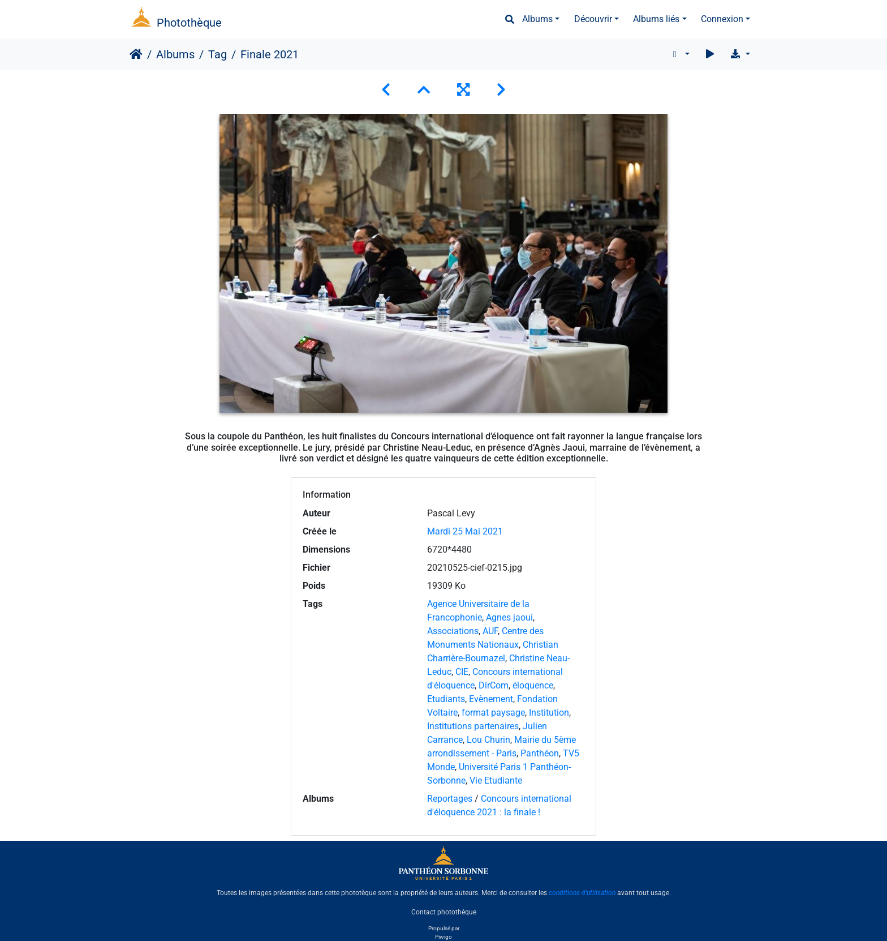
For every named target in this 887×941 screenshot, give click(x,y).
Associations (453, 631)
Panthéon (539, 753)
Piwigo (443, 937)
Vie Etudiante (496, 780)
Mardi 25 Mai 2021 (465, 531)
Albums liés (656, 19)
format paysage (493, 712)
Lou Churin (488, 739)
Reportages (449, 798)
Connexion (722, 19)
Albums (537, 19)
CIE (461, 671)
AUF (490, 631)
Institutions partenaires (473, 726)
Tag (217, 54)
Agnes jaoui (509, 617)
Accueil (136, 54)
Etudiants (446, 699)
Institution (549, 712)
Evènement (491, 699)
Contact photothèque (443, 912)
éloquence (533, 685)
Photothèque (189, 22)
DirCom (494, 685)
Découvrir (593, 19)
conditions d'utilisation (582, 893)
